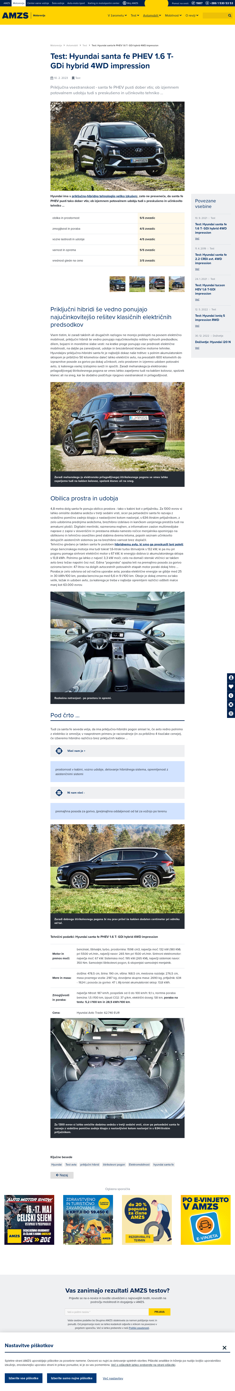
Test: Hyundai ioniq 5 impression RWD (210, 317)
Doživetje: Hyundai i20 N (213, 342)
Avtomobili (73, 45)
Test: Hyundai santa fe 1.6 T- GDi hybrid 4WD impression (211, 228)
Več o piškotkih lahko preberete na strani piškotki (146, 1365)
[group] (58, 282)
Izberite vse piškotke (27, 1378)
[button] (230, 15)
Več (197, 238)
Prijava (159, 1310)
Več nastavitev (116, 1378)
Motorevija (57, 45)
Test (86, 45)
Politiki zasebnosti (139, 1326)
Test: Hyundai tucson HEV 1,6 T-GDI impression (210, 289)
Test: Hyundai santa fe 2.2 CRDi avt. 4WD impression (211, 258)
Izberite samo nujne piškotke (75, 1378)
